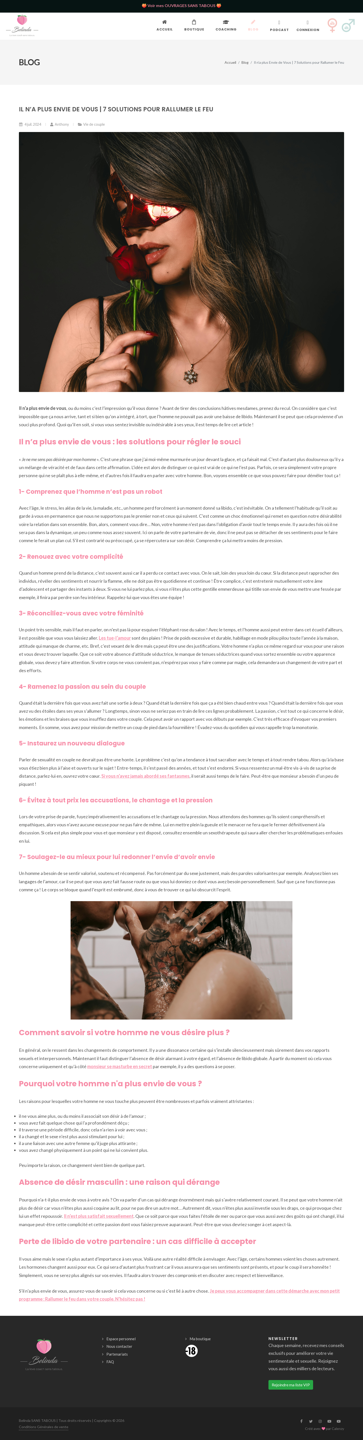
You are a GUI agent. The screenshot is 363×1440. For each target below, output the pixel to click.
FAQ (110, 1361)
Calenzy (338, 1428)
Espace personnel (121, 1338)
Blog (245, 62)
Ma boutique (200, 1338)
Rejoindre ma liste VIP (291, 1384)
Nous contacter (119, 1346)
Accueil (230, 62)
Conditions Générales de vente (43, 1427)
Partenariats (117, 1354)
